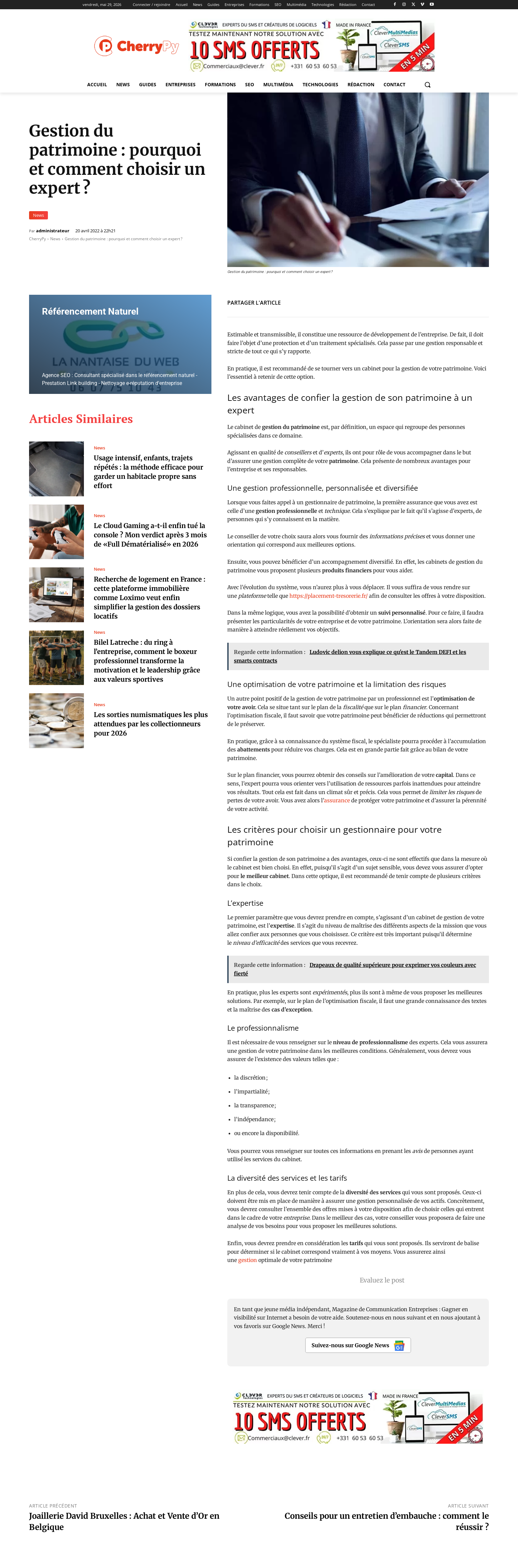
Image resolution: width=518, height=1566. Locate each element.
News (38, 215)
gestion (248, 1260)
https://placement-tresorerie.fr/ (328, 595)
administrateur (52, 231)
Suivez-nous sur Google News (358, 1345)
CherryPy (37, 239)
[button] (427, 85)
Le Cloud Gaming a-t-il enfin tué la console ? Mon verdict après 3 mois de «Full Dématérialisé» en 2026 (151, 534)
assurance (337, 800)
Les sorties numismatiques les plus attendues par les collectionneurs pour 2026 (151, 723)
